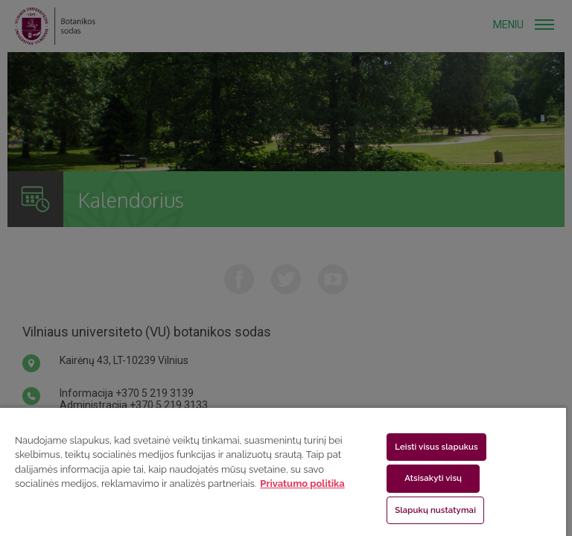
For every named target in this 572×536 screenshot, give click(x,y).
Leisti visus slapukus (436, 446)
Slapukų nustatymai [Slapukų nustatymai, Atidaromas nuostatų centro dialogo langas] (435, 510)
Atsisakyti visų (433, 478)
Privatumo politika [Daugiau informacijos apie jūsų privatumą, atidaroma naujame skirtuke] (302, 483)
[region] (283, 471)
